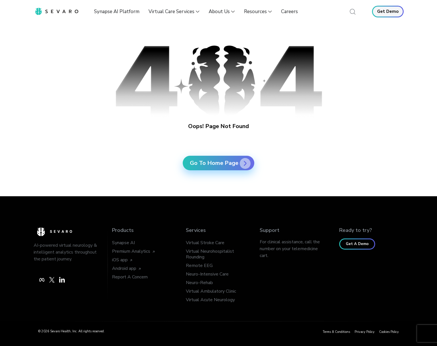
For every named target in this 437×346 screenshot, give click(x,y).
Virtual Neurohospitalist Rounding (210, 254)
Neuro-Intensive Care (207, 274)
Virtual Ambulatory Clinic (211, 291)
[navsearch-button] (353, 11)
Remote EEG (199, 265)
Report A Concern (130, 277)
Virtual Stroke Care (205, 243)
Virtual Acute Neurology (210, 300)
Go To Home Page (220, 163)
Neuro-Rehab (199, 283)
